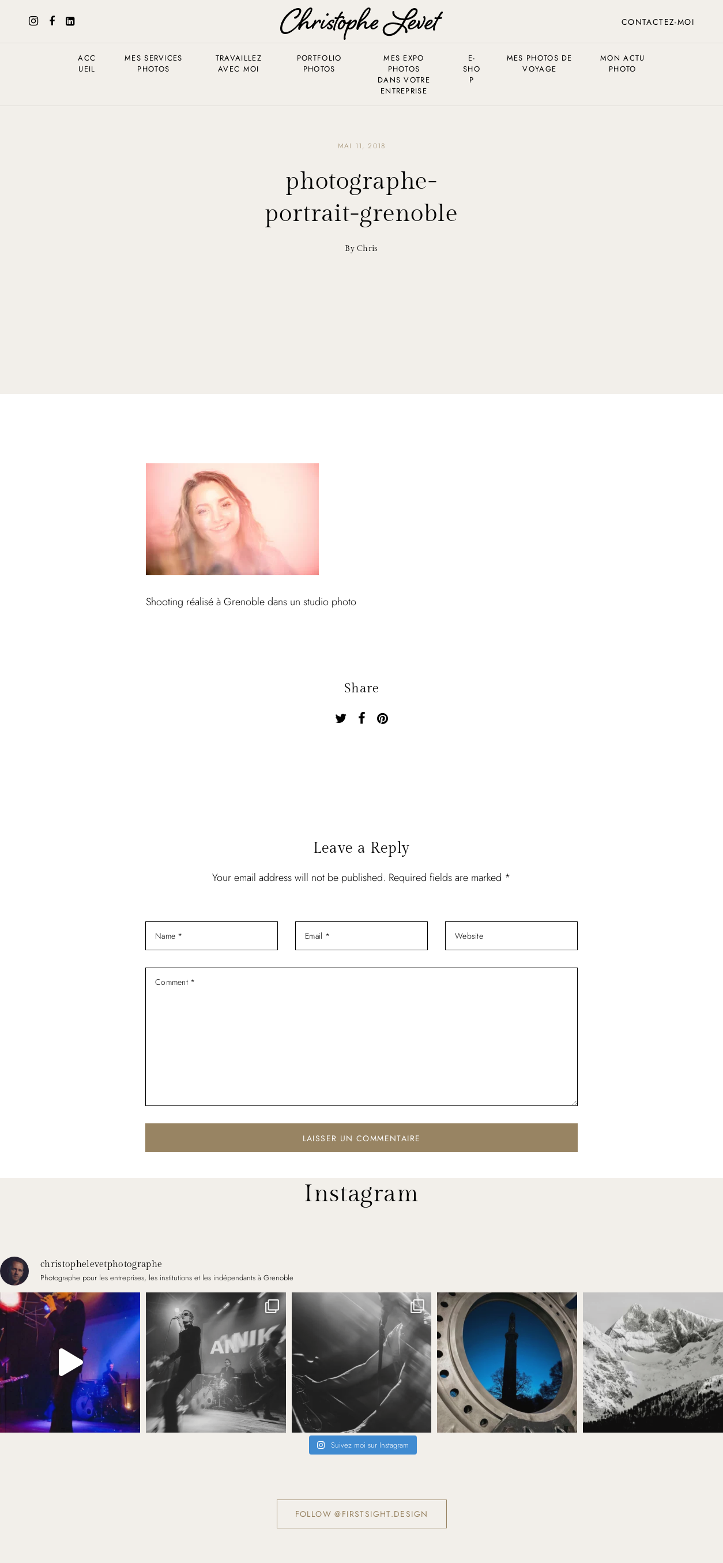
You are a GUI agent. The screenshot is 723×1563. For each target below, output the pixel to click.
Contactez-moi (658, 22)
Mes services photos (154, 63)
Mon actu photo (622, 63)
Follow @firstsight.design (361, 1514)
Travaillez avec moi (239, 63)
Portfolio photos (319, 63)
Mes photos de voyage (540, 63)
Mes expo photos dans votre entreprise (404, 74)
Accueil (87, 63)
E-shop (471, 69)
